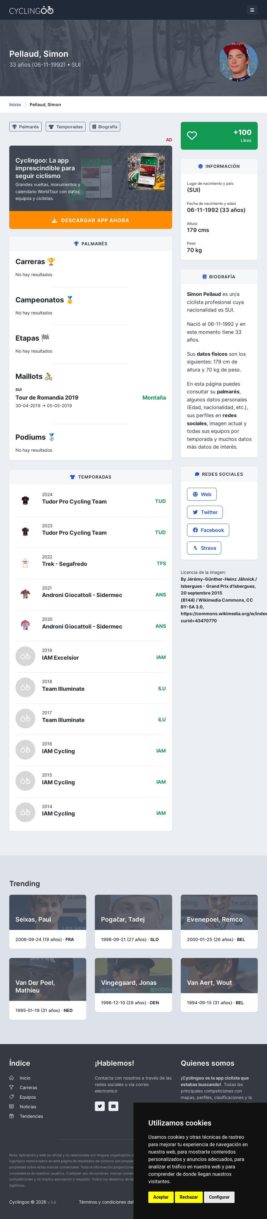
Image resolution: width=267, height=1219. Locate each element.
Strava (204, 548)
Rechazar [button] (189, 1197)
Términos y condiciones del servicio (114, 1201)
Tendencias (31, 1116)
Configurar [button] (219, 1197)
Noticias (28, 1106)
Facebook (208, 530)
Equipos (28, 1097)
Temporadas (66, 126)
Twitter (205, 512)
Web (201, 494)
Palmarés (25, 126)
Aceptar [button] (161, 1197)
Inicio (15, 104)
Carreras (28, 1087)
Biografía (104, 126)
